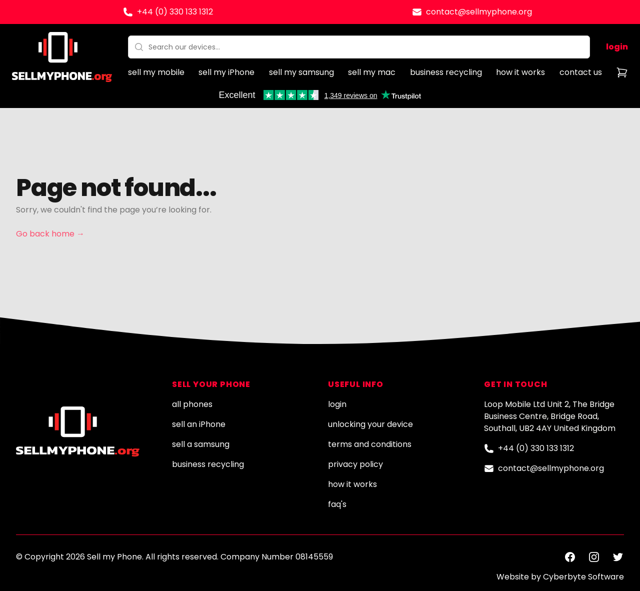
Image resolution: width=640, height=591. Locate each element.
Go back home (50, 234)
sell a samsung (201, 444)
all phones (192, 404)
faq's (337, 504)
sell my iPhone (226, 72)
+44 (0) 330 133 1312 (175, 12)
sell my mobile (156, 72)
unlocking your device (370, 424)
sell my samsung (301, 72)
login (617, 46)
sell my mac (372, 72)
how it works (520, 72)
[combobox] (359, 47)
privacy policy (355, 464)
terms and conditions (370, 444)
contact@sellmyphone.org (479, 12)
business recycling (446, 72)
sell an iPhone (199, 424)
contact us (581, 72)
